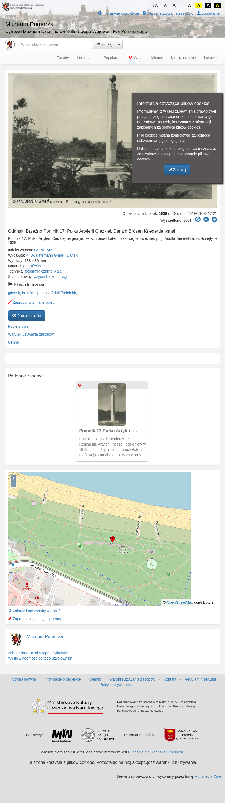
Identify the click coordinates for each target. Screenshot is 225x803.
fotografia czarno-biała (43, 271)
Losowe (210, 58)
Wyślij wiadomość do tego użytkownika (40, 658)
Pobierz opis (18, 326)
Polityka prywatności (117, 684)
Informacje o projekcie (118, 13)
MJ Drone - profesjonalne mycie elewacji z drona (181, 790)
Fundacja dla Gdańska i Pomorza (155, 752)
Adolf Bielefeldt (63, 293)
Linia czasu (86, 58)
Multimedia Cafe (207, 776)
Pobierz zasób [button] (26, 316)
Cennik (14, 342)
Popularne (111, 58)
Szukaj (104, 44)
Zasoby (63, 58)
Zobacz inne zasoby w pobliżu (35, 611)
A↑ (175, 5)
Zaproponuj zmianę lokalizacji (35, 619)
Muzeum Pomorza (45, 636)
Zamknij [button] (177, 170)
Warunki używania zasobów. (31, 334)
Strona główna (24, 679)
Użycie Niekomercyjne (52, 276)
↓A (155, 5)
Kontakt (170, 679)
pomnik (43, 293)
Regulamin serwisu (200, 679)
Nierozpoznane (183, 58)
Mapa (135, 58)
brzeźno (28, 293)
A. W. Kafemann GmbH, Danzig (52, 255)
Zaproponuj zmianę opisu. (32, 302)
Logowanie (208, 13)
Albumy (157, 58)
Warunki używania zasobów (168, 13)
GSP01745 (43, 250)
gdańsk (14, 293)
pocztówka (32, 266)
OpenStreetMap (180, 602)
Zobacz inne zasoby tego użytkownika (39, 653)
